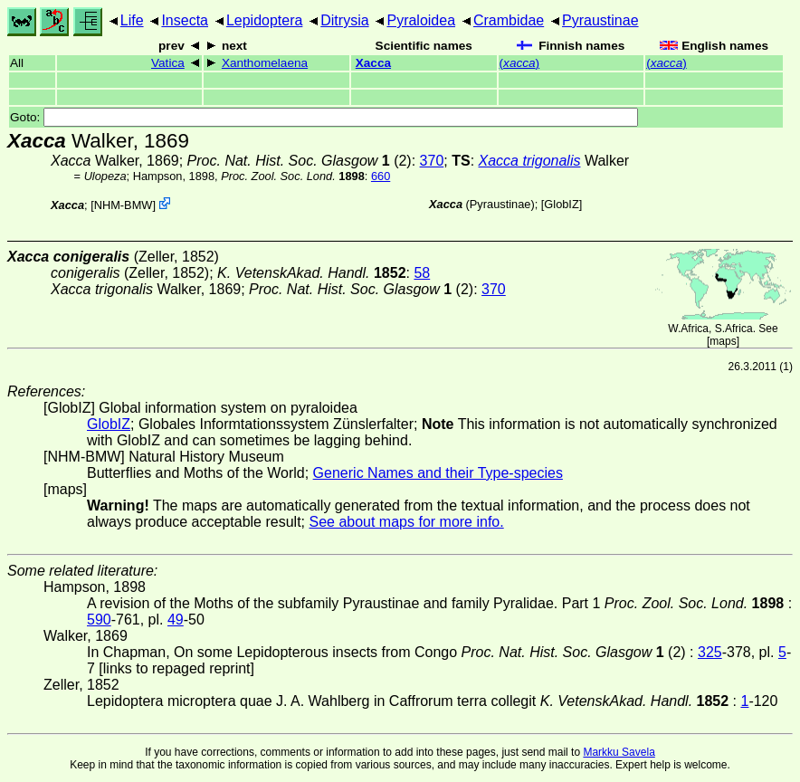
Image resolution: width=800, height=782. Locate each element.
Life (132, 20)
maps (723, 341)
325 (710, 652)
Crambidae (508, 20)
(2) (299, 160)
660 (380, 176)
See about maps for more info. (406, 521)
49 (175, 619)
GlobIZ (561, 204)
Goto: (324, 117)
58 (422, 273)
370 (432, 160)
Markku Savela (618, 752)
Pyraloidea (420, 20)
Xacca (373, 63)
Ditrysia (344, 20)
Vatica (168, 63)
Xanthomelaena (265, 63)
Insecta (184, 20)
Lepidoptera (264, 20)
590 (99, 619)
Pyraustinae (600, 20)
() (520, 63)
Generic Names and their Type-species (438, 473)
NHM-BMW (123, 205)
